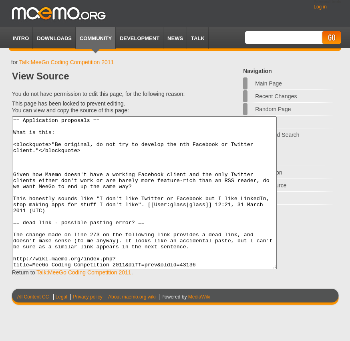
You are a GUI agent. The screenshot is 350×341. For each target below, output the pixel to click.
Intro (21, 38)
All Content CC (33, 327)
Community (96, 38)
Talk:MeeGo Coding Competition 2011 (66, 62)
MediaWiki (199, 327)
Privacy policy (87, 327)
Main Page (268, 83)
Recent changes (276, 96)
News (175, 38)
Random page (273, 109)
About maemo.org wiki (132, 327)
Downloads (54, 38)
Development (139, 38)
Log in (320, 7)
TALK (198, 38)
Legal (61, 327)
